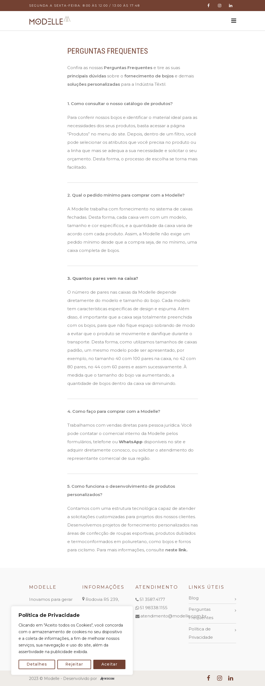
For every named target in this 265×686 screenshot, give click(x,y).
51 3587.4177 (152, 599)
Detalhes (37, 664)
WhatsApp (131, 441)
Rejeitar (74, 664)
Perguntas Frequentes (201, 613)
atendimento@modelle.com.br (173, 616)
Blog (194, 598)
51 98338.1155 (154, 607)
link (182, 549)
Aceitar (109, 664)
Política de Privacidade (201, 633)
